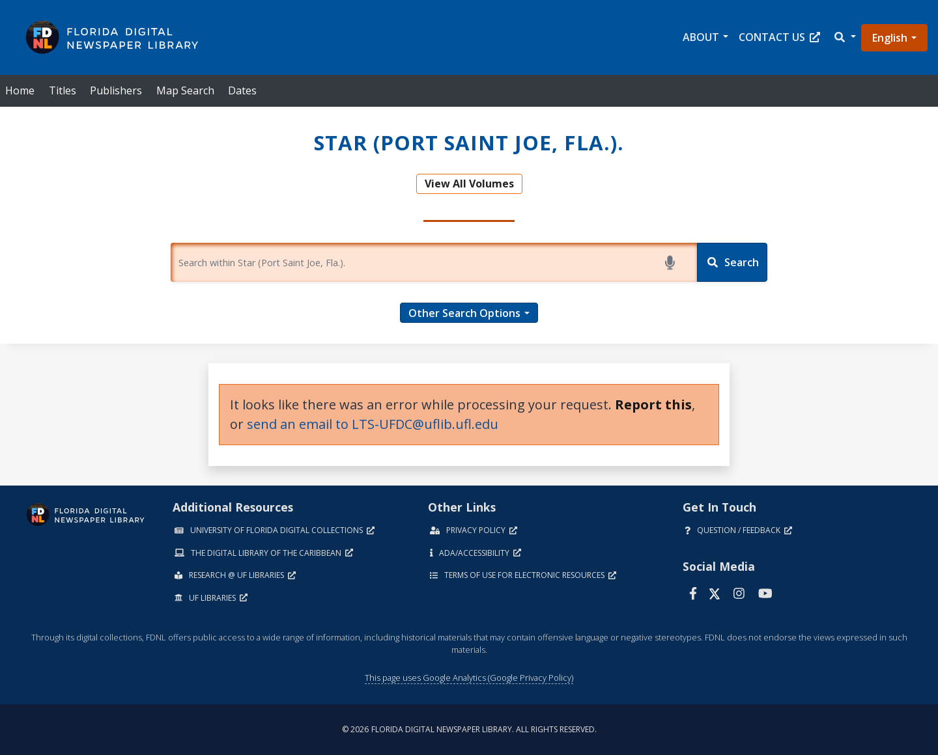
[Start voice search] (672, 262)
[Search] (732, 262)
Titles (62, 90)
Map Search (185, 90)
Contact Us (779, 37)
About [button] (701, 37)
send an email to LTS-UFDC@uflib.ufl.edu (372, 424)
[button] (844, 37)
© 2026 (469, 729)
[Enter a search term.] (434, 262)
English (889, 38)
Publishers (116, 90)
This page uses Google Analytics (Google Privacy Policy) (469, 677)
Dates (242, 90)
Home (20, 90)
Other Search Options (464, 313)
